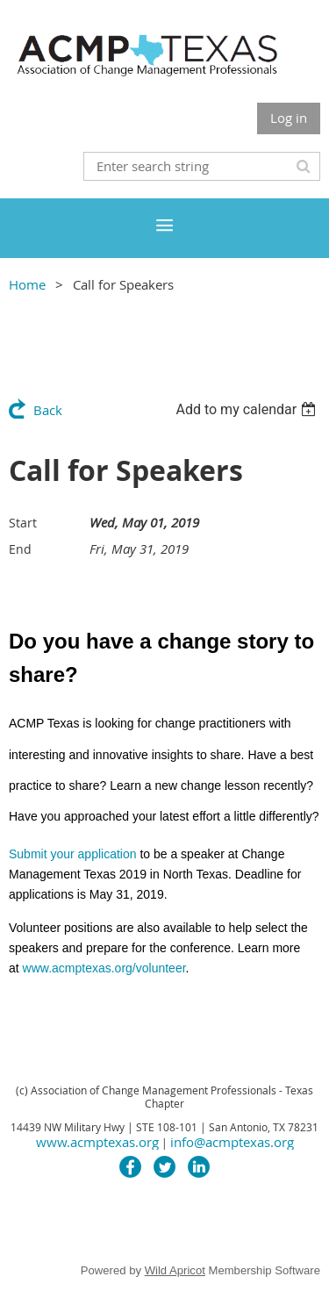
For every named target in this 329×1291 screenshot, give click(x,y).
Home (27, 284)
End (20, 549)
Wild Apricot (175, 1270)
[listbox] (247, 409)
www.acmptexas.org (97, 1142)
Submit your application (73, 854)
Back (47, 410)
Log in (288, 117)
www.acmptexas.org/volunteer (104, 968)
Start (23, 522)
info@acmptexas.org (232, 1142)
